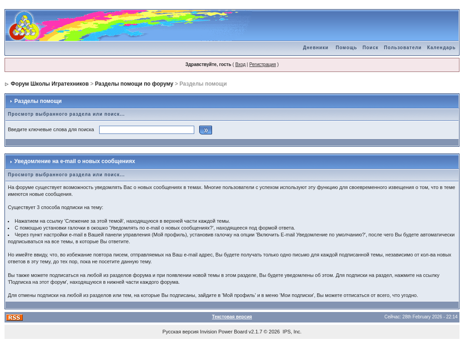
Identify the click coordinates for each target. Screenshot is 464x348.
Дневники (315, 47)
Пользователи (403, 47)
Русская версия (180, 331)
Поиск (370, 47)
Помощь (346, 47)
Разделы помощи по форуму (134, 84)
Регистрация (262, 64)
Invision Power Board (223, 331)
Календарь (441, 47)
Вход (240, 64)
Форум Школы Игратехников (50, 84)
